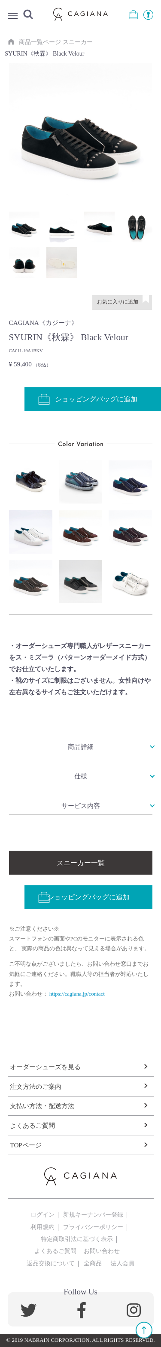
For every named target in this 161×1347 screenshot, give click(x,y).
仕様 (80, 776)
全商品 (93, 1263)
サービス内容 (80, 805)
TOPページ (25, 1145)
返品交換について (51, 1263)
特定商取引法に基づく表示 (77, 1238)
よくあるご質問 (32, 1125)
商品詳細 (81, 746)
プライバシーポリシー (93, 1226)
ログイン (42, 1214)
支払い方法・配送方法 (42, 1105)
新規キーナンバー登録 (93, 1214)
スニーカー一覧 (81, 863)
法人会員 (122, 1263)
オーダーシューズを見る (45, 1066)
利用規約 (42, 1226)
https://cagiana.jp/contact (77, 994)
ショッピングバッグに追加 (84, 897)
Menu (13, 17)
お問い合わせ (102, 1250)
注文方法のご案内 (35, 1086)
